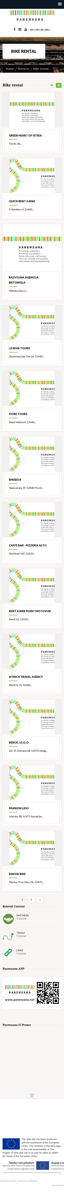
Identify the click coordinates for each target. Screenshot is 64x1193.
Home (10, 69)
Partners (22, 915)
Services (23, 69)
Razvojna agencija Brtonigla (24, 280)
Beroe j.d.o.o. (19, 742)
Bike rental (40, 69)
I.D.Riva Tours (19, 348)
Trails (20, 932)
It (42, 29)
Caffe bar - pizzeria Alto (28, 545)
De (47, 29)
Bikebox (15, 479)
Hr (32, 29)
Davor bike (17, 873)
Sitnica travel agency (26, 676)
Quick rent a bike (22, 201)
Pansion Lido (19, 808)
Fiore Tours (18, 413)
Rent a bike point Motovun (30, 611)
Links (19, 950)
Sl (37, 29)
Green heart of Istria (25, 135)
